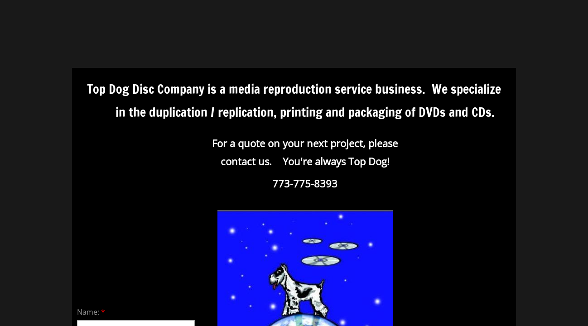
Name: (91, 312)
